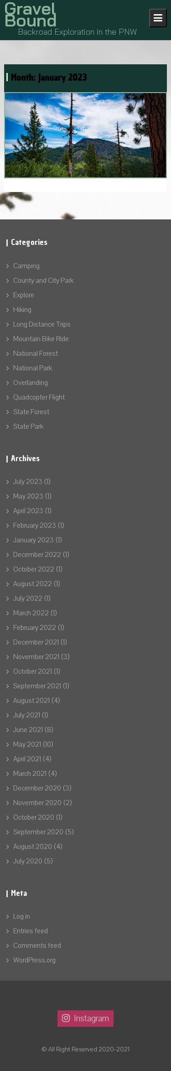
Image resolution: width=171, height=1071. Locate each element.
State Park (28, 426)
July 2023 (27, 481)
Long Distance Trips (42, 324)
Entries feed (30, 931)
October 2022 (33, 569)
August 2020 (32, 846)
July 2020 (27, 861)
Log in (21, 916)
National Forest (35, 353)
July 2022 (27, 598)
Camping (26, 265)
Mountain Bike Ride (41, 338)
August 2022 (32, 583)
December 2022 (37, 554)
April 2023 (28, 510)
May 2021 (27, 744)
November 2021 (36, 656)
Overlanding (30, 382)
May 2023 (28, 496)
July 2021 (26, 715)
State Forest (31, 411)
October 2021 (32, 671)
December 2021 (36, 642)
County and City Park (43, 280)
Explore (23, 295)
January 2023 (33, 540)
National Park (32, 368)
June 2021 (28, 729)
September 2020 (38, 832)
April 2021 (27, 759)
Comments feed (37, 945)
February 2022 (34, 627)
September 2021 (37, 686)
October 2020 (33, 817)
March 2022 (31, 613)
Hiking (22, 309)
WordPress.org (34, 960)
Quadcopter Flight (39, 397)
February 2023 (34, 525)
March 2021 (30, 773)
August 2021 (31, 700)
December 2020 (37, 788)
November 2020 (37, 802)
